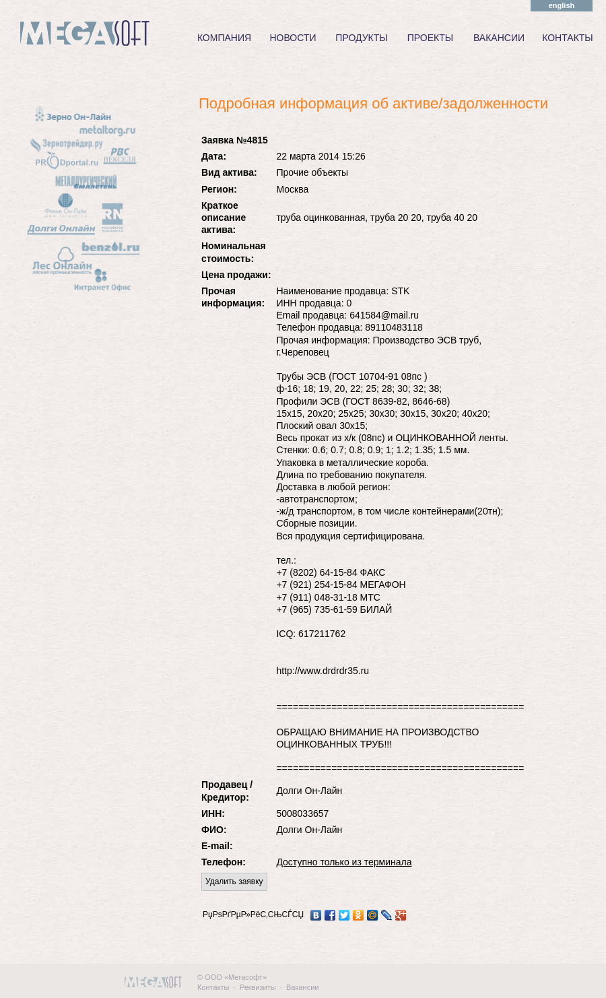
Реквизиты (258, 987)
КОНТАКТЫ (567, 37)
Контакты (213, 987)
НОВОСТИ (292, 37)
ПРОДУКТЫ (361, 37)
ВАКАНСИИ (499, 37)
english (562, 5)
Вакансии (302, 987)
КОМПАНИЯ (224, 37)
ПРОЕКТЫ (430, 37)
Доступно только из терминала (343, 862)
